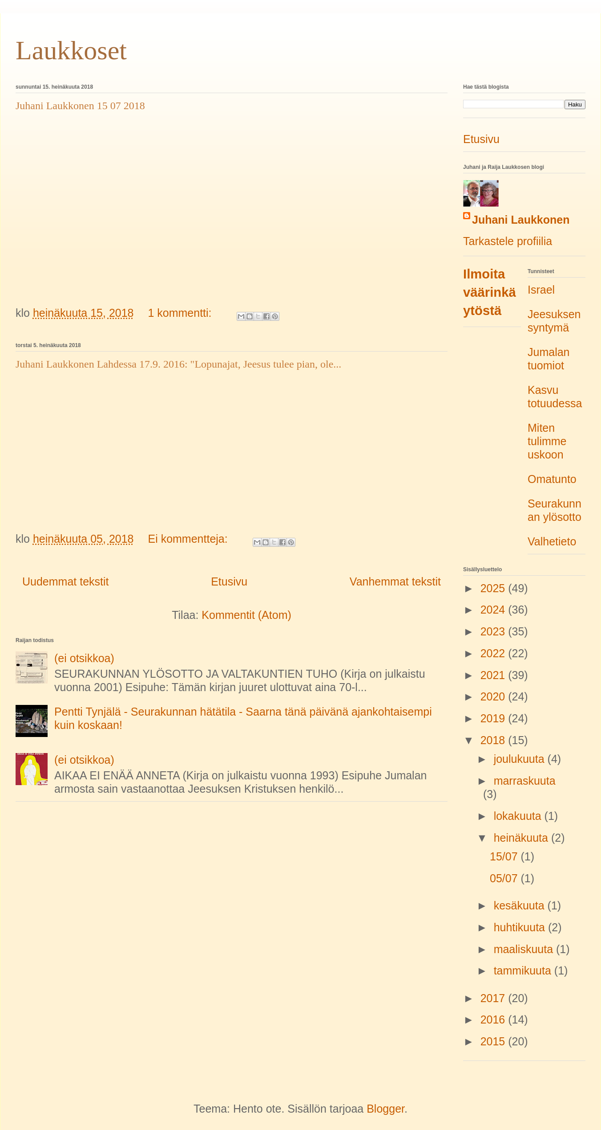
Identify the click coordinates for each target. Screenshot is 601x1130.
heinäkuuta (522, 837)
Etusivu (229, 581)
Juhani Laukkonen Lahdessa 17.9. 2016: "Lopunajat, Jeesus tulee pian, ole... (178, 364)
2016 (494, 1019)
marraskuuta (525, 780)
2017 (494, 998)
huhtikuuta (521, 927)
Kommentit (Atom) (246, 615)
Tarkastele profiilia (507, 241)
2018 (494, 740)
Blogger (385, 1108)
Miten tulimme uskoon (547, 441)
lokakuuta (519, 816)
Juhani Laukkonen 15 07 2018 (80, 105)
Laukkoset (71, 50)
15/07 (505, 856)
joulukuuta (521, 759)
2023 (494, 631)
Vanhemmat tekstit (395, 581)
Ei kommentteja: (189, 538)
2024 (494, 609)
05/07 (505, 878)
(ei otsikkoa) (84, 658)
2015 (494, 1041)
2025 (494, 588)
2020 (494, 696)
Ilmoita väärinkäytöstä (489, 292)
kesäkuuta (521, 905)
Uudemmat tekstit (65, 581)
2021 (494, 675)
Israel (541, 289)
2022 (494, 653)
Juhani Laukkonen (520, 219)
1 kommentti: (181, 313)
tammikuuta (524, 970)
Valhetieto (552, 541)
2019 (494, 718)
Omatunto (552, 479)
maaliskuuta (525, 949)
